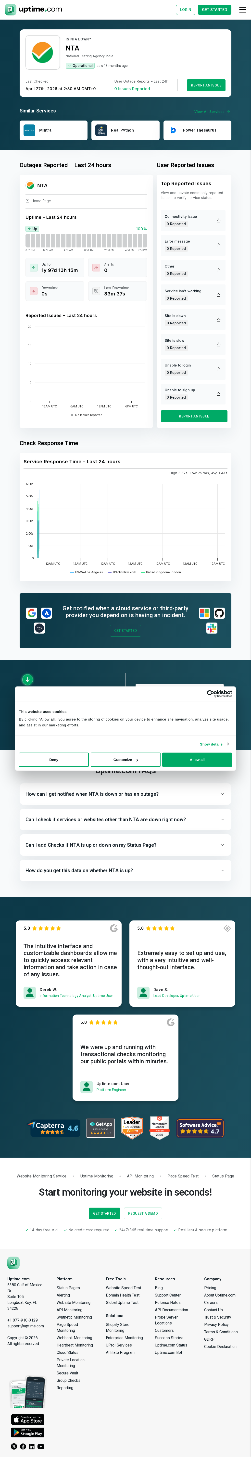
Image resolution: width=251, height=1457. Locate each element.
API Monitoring (69, 1310)
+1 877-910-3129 (22, 1320)
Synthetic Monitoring (74, 1317)
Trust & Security (217, 1317)
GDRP (209, 1339)
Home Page (38, 202)
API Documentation (171, 1310)
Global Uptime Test (122, 1302)
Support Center (168, 1295)
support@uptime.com (25, 1326)
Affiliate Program (120, 1352)
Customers (164, 1330)
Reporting (65, 1387)
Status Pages (68, 1288)
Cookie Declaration (220, 1346)
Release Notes (168, 1302)
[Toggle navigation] (242, 9)
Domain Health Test (122, 1295)
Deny (53, 760)
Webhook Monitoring (74, 1337)
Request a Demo (143, 1213)
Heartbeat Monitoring (75, 1345)
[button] (125, 794)
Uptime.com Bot (168, 1352)
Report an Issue (206, 85)
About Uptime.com (220, 1295)
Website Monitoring (73, 1302)
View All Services (212, 112)
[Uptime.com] (13, 1262)
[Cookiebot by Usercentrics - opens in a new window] (210, 693)
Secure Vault (67, 1373)
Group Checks (68, 1380)
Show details (211, 744)
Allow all (197, 760)
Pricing (210, 1288)
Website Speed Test (123, 1288)
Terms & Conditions (221, 1332)
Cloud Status (67, 1352)
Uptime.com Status (171, 1345)
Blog (159, 1288)
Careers (211, 1302)
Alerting (63, 1295)
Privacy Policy (216, 1324)
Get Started (125, 631)
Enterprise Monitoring (124, 1337)
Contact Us (213, 1310)
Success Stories (169, 1337)
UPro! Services (119, 1345)
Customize (125, 760)
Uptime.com (18, 1279)
